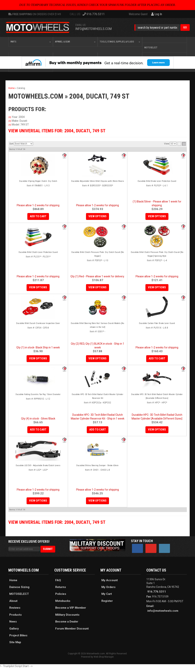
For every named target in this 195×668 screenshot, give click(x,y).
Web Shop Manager (104, 656)
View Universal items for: (56, 130)
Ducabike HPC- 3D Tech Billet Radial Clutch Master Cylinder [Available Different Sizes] (157, 396)
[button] (162, 27)
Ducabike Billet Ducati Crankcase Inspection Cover (38, 323)
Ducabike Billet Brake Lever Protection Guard (157, 181)
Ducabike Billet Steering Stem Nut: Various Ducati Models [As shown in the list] (97, 325)
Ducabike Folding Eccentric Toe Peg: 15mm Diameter (38, 394)
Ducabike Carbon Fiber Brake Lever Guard (157, 323)
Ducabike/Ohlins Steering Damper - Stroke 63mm (97, 465)
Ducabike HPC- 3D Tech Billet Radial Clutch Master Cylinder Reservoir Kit (97, 396)
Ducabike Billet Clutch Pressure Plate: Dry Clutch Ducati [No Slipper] (97, 254)
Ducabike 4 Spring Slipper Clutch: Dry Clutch (38, 181)
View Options (97, 216)
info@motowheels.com (93, 29)
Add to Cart (38, 216)
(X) (9, 117)
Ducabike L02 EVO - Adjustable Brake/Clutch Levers (38, 465)
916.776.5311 (156, 591)
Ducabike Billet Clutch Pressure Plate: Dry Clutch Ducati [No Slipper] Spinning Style (157, 254)
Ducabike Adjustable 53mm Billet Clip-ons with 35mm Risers (97, 181)
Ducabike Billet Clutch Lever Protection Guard (38, 252)
